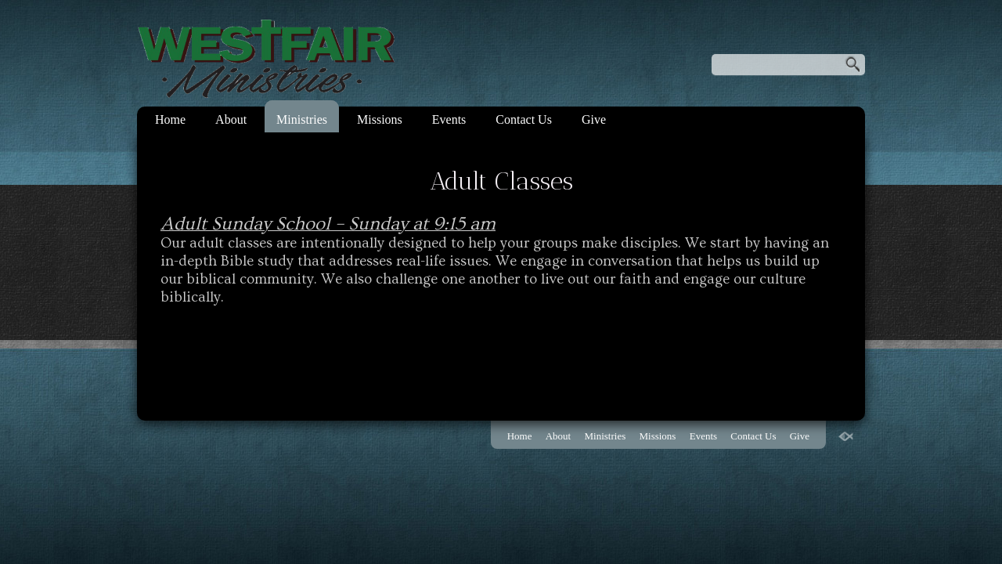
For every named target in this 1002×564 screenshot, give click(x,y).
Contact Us (524, 119)
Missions (379, 119)
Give (594, 119)
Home (170, 119)
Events (449, 119)
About (231, 119)
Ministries (301, 119)
